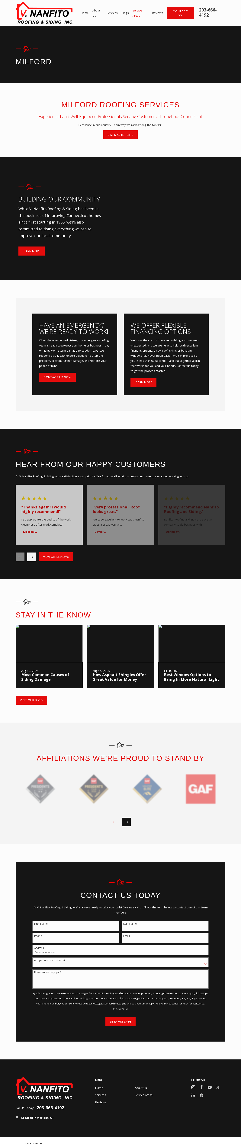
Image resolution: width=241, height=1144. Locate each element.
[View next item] (31, 557)
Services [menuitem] (112, 13)
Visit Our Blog (31, 700)
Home (99, 1088)
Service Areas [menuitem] (137, 12)
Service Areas (144, 1095)
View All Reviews (56, 557)
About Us (141, 1088)
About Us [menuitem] (96, 12)
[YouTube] (210, 1087)
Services (100, 1095)
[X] (218, 1087)
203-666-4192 (208, 12)
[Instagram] (193, 1087)
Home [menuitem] (85, 13)
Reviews (100, 1102)
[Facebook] (202, 1087)
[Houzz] (202, 1095)
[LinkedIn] (193, 1095)
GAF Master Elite (120, 135)
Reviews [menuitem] (157, 13)
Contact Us (180, 13)
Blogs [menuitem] (125, 13)
